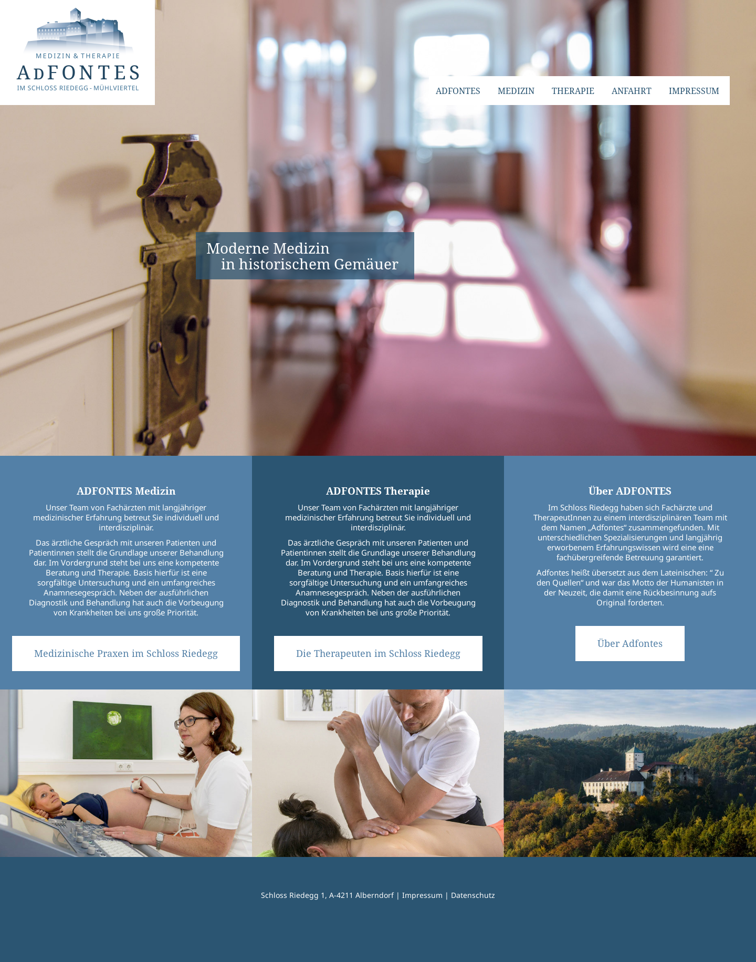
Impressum (422, 895)
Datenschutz (473, 895)
